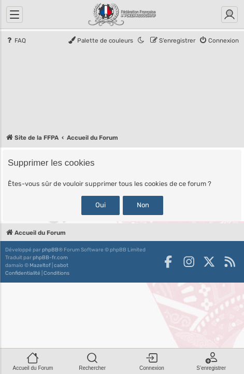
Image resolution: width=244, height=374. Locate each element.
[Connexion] (229, 14)
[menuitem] (15, 41)
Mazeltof (40, 265)
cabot (61, 265)
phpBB (50, 250)
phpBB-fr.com (50, 258)
